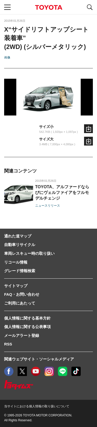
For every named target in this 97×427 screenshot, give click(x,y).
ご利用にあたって (19, 303)
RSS (8, 344)
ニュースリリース (47, 205)
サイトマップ (15, 286)
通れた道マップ (17, 236)
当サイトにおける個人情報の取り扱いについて (36, 406)
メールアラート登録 (21, 335)
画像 (7, 57)
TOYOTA (48, 7)
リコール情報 (15, 262)
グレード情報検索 (19, 271)
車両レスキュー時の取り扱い (29, 253)
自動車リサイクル (19, 244)
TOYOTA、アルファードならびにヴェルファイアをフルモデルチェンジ (62, 192)
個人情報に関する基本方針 (27, 318)
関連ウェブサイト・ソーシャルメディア (39, 359)
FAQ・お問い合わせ (21, 294)
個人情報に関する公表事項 (27, 326)
